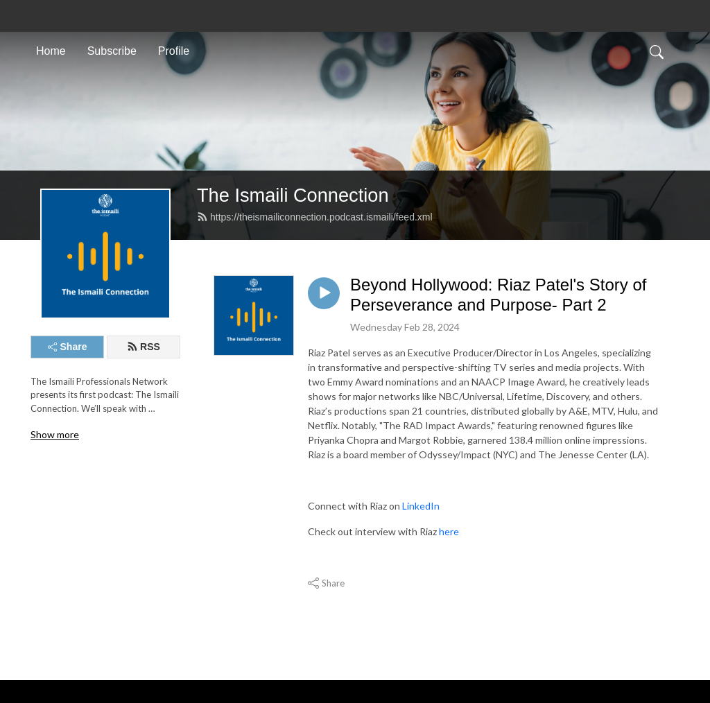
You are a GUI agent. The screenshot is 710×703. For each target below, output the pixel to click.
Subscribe (112, 51)
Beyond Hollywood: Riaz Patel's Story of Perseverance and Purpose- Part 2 (498, 294)
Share (67, 346)
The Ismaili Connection (293, 195)
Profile (173, 51)
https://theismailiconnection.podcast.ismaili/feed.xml (315, 217)
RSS (143, 346)
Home (51, 51)
